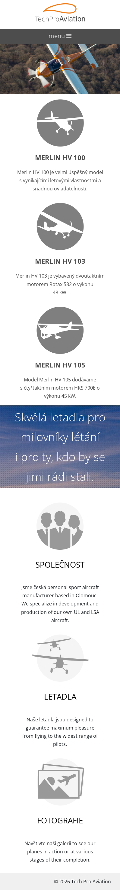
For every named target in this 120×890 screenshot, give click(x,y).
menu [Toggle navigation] (60, 36)
